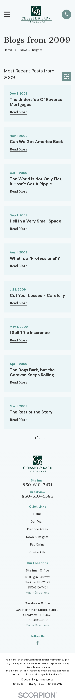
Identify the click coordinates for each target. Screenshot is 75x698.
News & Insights (37, 537)
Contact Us (37, 552)
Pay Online (37, 545)
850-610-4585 (37, 496)
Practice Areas (37, 529)
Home (37, 514)
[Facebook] (37, 643)
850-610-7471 (37, 485)
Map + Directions (37, 593)
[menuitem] (18, 684)
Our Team (37, 522)
